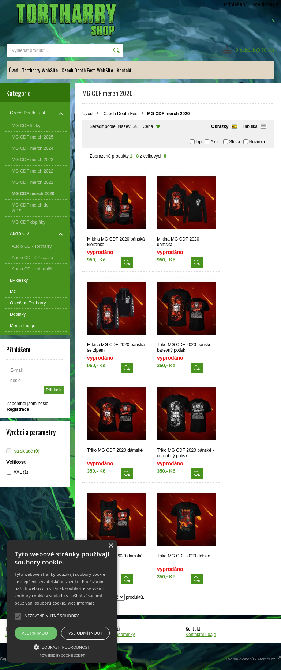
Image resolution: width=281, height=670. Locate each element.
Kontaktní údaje (201, 634)
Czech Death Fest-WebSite (87, 70)
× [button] (110, 546)
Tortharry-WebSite (40, 70)
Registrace (266, 4)
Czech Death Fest (121, 113)
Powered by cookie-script (62, 655)
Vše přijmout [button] (36, 633)
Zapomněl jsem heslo (27, 403)
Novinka (257, 141)
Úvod (13, 70)
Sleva (234, 141)
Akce (215, 141)
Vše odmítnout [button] (85, 633)
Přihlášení (235, 4)
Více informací (82, 603)
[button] (62, 646)
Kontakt (124, 70)
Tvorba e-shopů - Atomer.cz (253, 659)
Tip (199, 141)
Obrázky (219, 126)
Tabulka (250, 126)
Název (124, 126)
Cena (148, 126)
